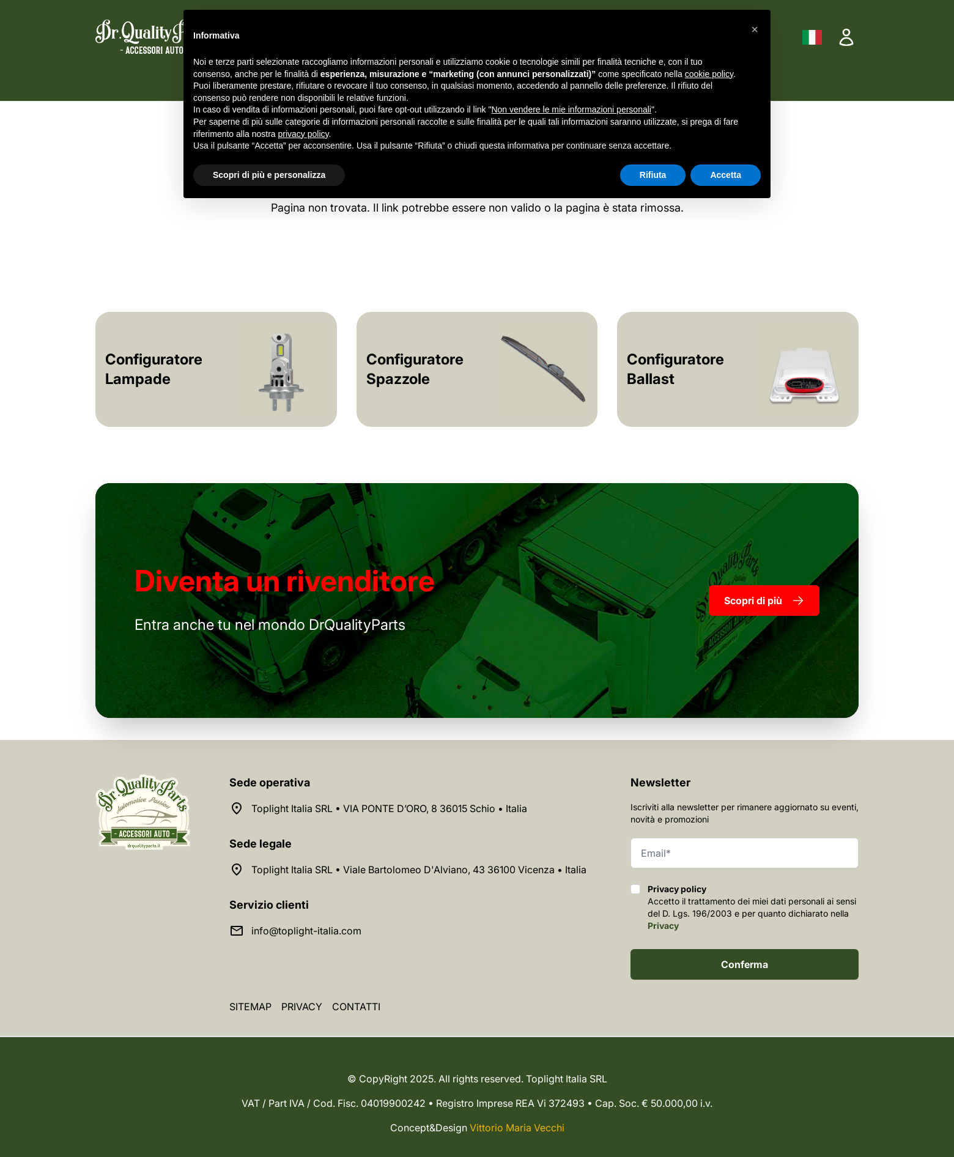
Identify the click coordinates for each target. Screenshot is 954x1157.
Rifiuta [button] (653, 175)
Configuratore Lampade (153, 369)
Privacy (663, 925)
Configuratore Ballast (675, 369)
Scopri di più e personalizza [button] (269, 175)
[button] (754, 29)
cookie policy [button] (709, 74)
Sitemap (250, 1006)
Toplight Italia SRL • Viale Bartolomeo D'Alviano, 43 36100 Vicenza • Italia (418, 869)
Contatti (356, 1006)
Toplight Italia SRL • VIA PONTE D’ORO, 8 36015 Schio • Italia (389, 808)
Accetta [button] (725, 175)
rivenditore (285, 581)
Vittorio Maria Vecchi (517, 1128)
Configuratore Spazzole (415, 369)
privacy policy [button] (303, 134)
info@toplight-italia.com (306, 931)
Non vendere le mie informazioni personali (571, 109)
